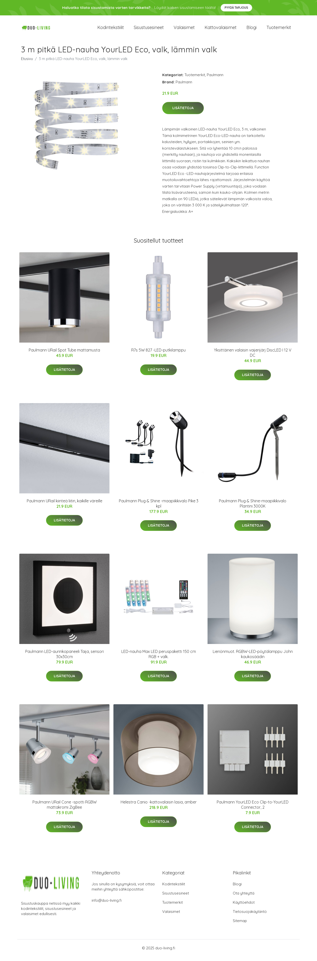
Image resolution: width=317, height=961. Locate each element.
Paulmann (215, 79)
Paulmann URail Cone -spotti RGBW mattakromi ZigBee (64, 809)
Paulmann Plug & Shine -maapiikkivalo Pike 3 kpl (158, 508)
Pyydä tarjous (236, 7)
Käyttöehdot (244, 906)
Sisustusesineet (149, 29)
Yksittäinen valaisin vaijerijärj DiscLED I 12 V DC (252, 357)
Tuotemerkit (278, 29)
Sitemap (240, 925)
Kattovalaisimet (221, 29)
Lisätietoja (183, 112)
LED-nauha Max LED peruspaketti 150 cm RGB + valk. (158, 658)
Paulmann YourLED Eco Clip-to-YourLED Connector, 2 (253, 809)
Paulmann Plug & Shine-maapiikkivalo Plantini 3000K (252, 508)
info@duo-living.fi (107, 904)
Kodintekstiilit (110, 29)
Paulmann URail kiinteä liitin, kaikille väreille (64, 505)
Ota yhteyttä (243, 897)
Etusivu (27, 63)
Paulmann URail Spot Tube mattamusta (64, 354)
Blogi (251, 29)
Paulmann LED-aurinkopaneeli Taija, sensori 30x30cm (64, 658)
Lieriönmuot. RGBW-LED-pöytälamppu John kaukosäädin (253, 658)
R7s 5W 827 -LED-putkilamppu (158, 354)
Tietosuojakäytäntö (250, 916)
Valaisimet (184, 29)
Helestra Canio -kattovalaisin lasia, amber (159, 806)
